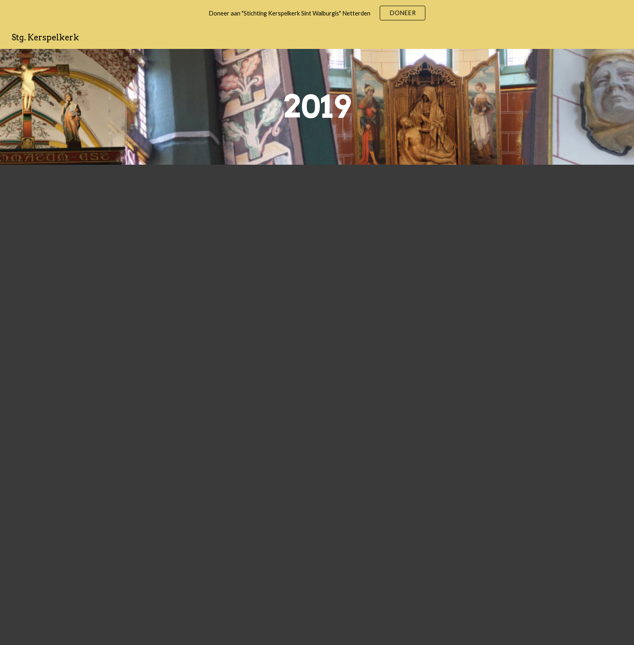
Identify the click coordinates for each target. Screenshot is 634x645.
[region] (317, 13)
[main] (317, 107)
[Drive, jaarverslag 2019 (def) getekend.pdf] (317, 405)
